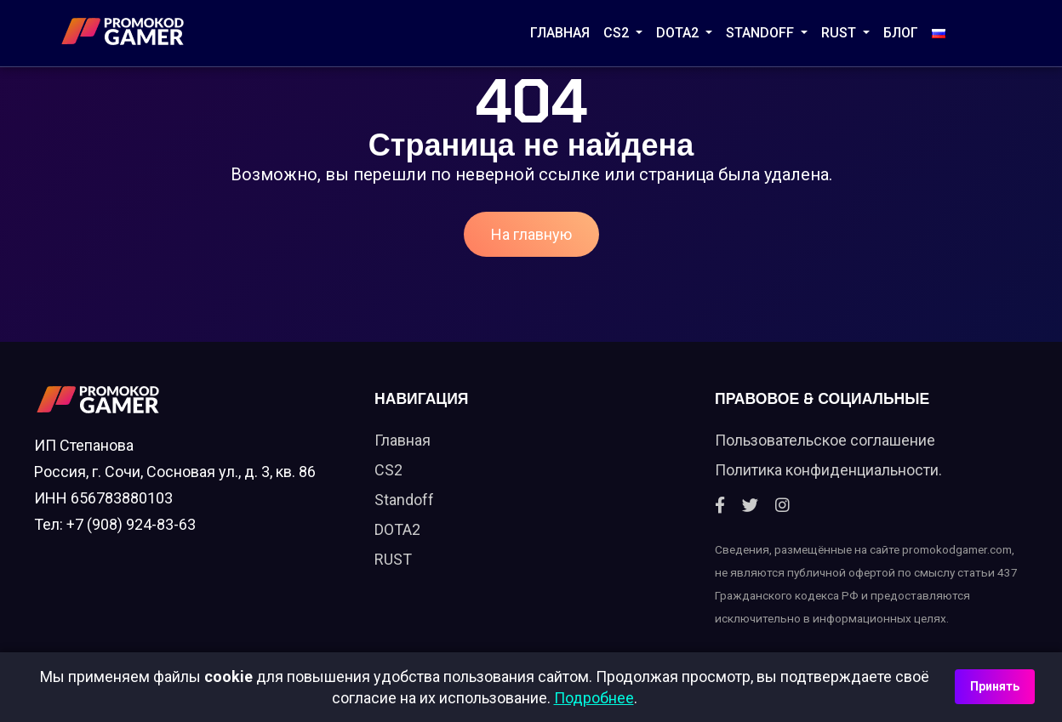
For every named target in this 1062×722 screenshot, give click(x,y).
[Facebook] (720, 505)
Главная (560, 33)
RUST (840, 33)
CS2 (617, 33)
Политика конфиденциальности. (828, 470)
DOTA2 (679, 33)
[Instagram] (782, 505)
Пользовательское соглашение (825, 440)
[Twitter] (750, 505)
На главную (531, 234)
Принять (994, 686)
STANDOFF (761, 33)
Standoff (404, 500)
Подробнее (594, 698)
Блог (900, 33)
